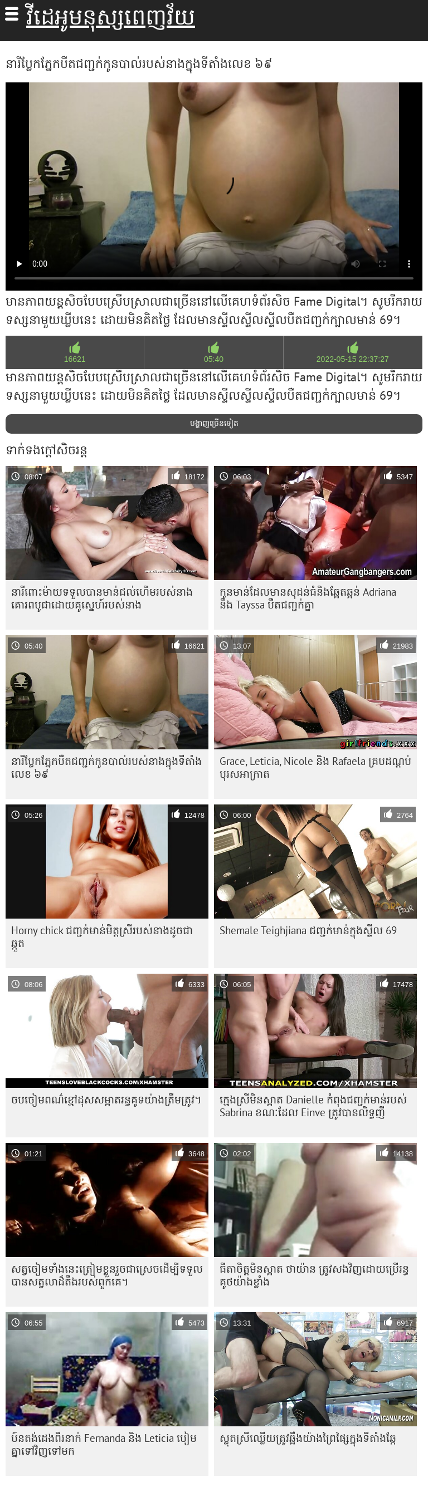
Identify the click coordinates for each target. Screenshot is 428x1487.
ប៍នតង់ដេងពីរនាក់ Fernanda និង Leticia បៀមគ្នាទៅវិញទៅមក (104, 1444)
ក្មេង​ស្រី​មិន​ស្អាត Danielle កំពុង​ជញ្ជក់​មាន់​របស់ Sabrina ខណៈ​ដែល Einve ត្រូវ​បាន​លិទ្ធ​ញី (313, 1106)
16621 (75, 359)
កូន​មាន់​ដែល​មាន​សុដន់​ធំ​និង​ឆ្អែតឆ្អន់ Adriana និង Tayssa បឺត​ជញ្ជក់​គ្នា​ (308, 598)
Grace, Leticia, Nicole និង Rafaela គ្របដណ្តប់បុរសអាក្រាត (315, 767)
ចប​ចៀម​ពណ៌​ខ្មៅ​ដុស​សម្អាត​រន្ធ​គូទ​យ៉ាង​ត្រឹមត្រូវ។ (106, 1099)
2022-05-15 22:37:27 (353, 359)
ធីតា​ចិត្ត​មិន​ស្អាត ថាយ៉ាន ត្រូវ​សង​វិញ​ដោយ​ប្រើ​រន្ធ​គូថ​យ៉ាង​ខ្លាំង (314, 1275)
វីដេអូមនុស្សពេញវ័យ (110, 16)
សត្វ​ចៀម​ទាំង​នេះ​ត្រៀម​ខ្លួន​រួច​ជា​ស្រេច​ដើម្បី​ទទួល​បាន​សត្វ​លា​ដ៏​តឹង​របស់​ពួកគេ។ (107, 1275)
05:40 (213, 359)
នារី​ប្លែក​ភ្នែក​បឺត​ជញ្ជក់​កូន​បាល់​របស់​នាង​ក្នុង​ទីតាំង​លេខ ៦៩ (106, 767)
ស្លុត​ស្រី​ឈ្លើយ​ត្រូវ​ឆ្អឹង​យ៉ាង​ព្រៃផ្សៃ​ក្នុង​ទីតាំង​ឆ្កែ (308, 1438)
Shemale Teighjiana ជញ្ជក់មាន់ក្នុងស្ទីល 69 (308, 930)
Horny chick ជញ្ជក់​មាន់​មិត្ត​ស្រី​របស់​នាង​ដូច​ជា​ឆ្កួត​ (102, 937)
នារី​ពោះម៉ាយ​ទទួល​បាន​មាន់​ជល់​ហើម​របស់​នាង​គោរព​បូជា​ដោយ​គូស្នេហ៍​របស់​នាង (102, 598)
